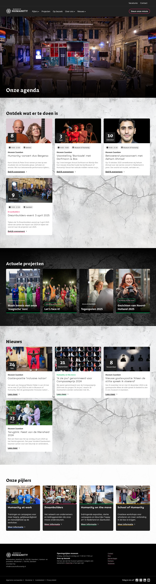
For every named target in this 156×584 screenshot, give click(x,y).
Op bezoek (58, 11)
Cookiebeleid (39, 580)
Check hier (69, 563)
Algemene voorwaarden (14, 580)
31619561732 (10, 564)
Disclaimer (28, 580)
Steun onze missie (139, 11)
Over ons (69, 11)
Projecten (46, 11)
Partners (111, 561)
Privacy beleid (51, 580)
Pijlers (35, 11)
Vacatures (133, 3)
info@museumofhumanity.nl (16, 566)
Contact (143, 3)
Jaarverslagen (112, 558)
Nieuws (80, 11)
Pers (109, 556)
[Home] (17, 11)
